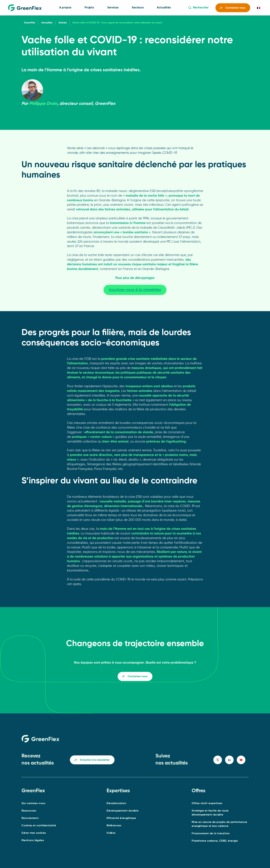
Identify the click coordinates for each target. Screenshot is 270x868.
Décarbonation (116, 803)
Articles (63, 23)
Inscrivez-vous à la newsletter (135, 290)
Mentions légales (33, 840)
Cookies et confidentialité (39, 825)
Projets (89, 7)
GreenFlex (29, 23)
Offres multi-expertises (207, 803)
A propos (65, 7)
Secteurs (138, 7)
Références (114, 825)
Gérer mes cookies (34, 833)
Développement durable (122, 810)
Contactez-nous (232, 8)
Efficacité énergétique (121, 818)
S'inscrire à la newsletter (92, 760)
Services (113, 7)
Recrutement (30, 818)
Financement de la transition (211, 833)
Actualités (164, 7)
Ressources (29, 810)
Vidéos (111, 833)
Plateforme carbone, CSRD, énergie (215, 841)
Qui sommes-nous (33, 803)
